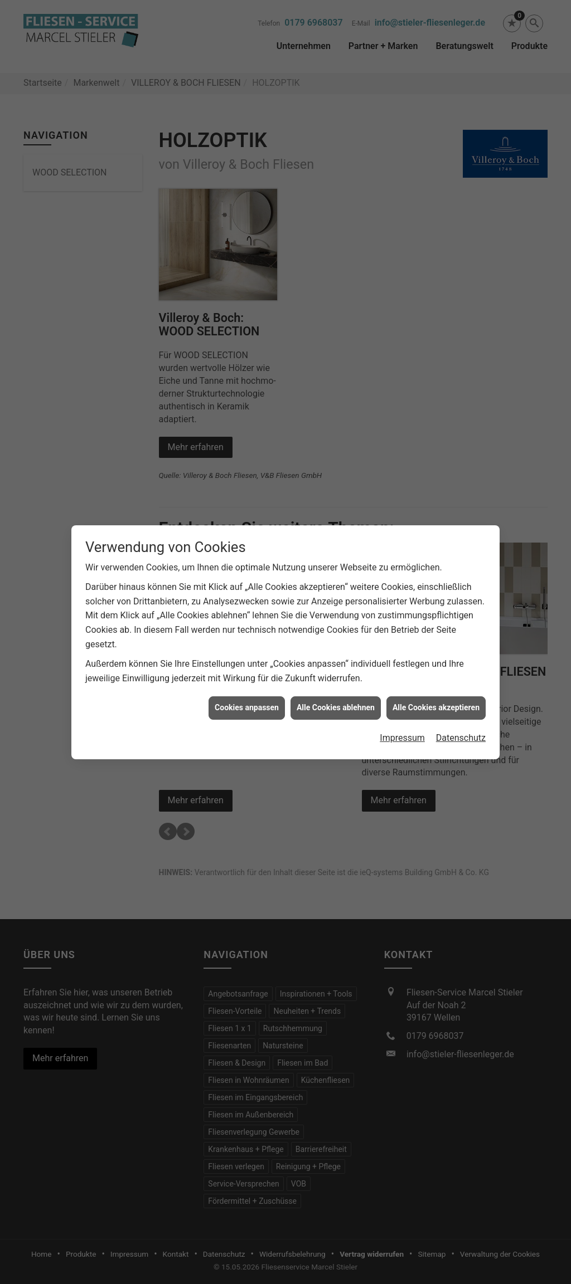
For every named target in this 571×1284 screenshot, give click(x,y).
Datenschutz (461, 694)
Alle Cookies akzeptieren (436, 664)
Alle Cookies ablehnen (336, 664)
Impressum (402, 694)
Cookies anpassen (247, 664)
